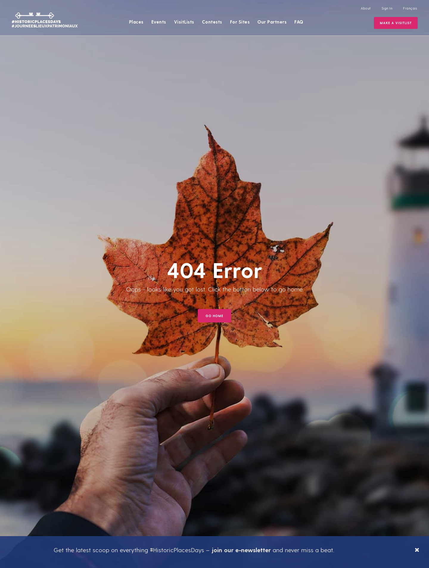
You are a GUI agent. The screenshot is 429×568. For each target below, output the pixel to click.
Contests (212, 21)
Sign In (387, 8)
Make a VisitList (396, 23)
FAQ (298, 21)
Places (136, 21)
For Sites (240, 21)
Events (158, 21)
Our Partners (272, 21)
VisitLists (184, 21)
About (366, 8)
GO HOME (214, 316)
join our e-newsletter (241, 549)
